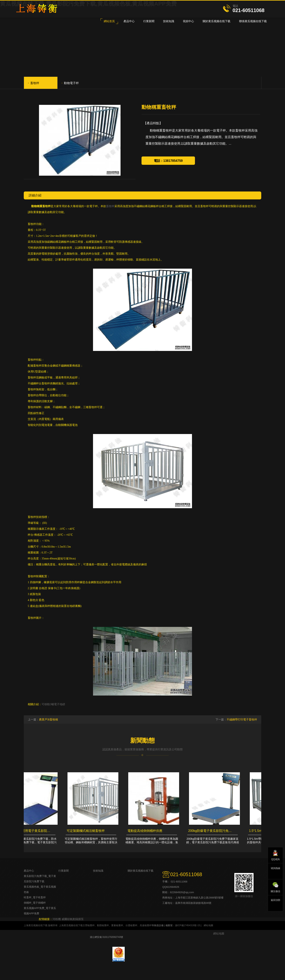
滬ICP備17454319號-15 (187, 925)
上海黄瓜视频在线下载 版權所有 (41, 925)
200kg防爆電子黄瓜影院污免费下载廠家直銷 (211, 830)
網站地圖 (208, 925)
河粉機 (56, 919)
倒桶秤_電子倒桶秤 (35, 902)
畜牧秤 (33, 83)
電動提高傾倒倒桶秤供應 (145, 830)
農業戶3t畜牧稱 (48, 719)
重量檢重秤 (117, 925)
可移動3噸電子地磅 (53, 704)
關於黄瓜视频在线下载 (140, 870)
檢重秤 (91, 925)
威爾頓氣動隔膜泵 (73, 919)
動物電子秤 (70, 83)
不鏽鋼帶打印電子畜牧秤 (242, 719)
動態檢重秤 (103, 925)
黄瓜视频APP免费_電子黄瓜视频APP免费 (40, 911)
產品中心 (29, 870)
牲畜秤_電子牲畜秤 (35, 897)
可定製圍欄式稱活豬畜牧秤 (87, 830)
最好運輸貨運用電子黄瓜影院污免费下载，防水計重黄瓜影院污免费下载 (29, 830)
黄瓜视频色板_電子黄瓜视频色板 (40, 889)
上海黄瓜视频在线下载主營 (73, 925)
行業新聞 (63, 870)
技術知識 (98, 870)
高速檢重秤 (146, 925)
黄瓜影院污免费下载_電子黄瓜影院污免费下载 (40, 879)
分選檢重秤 (131, 925)
